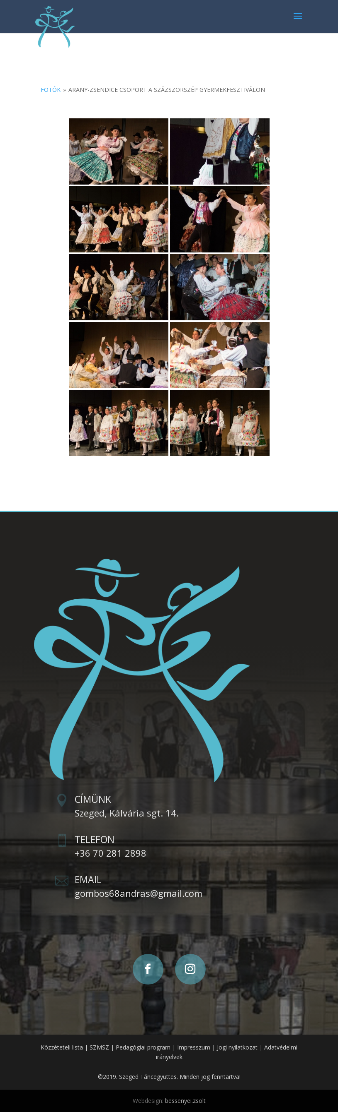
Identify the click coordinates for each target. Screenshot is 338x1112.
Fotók (51, 90)
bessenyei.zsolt (185, 1101)
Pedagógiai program (143, 1047)
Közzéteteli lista (62, 1047)
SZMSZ (99, 1047)
